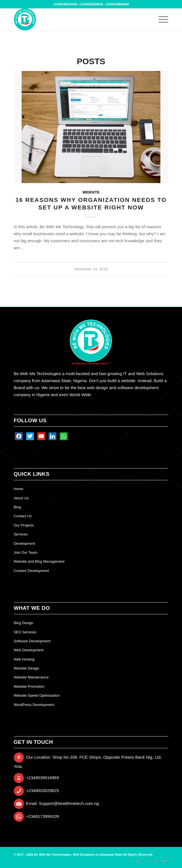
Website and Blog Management (39, 561)
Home (19, 489)
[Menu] (160, 19)
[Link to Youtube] (164, 861)
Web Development (29, 650)
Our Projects (24, 525)
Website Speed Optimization (37, 695)
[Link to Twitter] (139, 861)
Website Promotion (29, 686)
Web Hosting (24, 659)
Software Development (32, 641)
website (91, 192)
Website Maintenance (31, 677)
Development (24, 543)
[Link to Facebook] (147, 861)
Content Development (31, 571)
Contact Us (23, 516)
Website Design (26, 668)
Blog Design (23, 623)
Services (21, 534)
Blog (17, 507)
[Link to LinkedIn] (155, 861)
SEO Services (25, 632)
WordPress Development (34, 705)
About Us (21, 498)
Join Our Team (25, 552)
